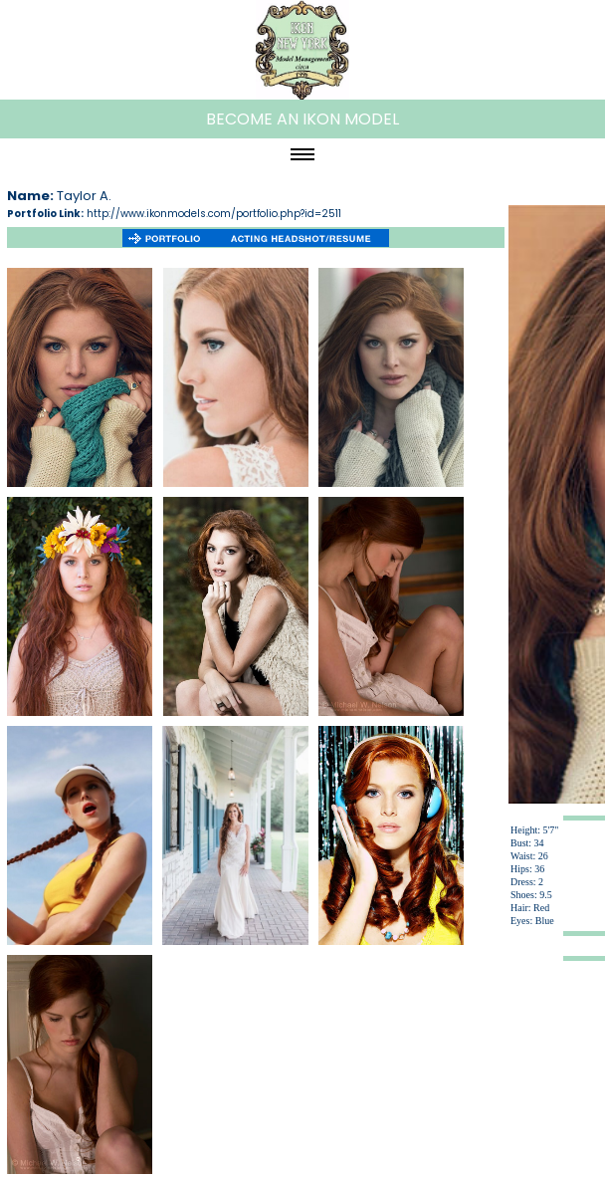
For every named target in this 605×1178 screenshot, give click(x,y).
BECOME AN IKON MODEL (302, 119)
